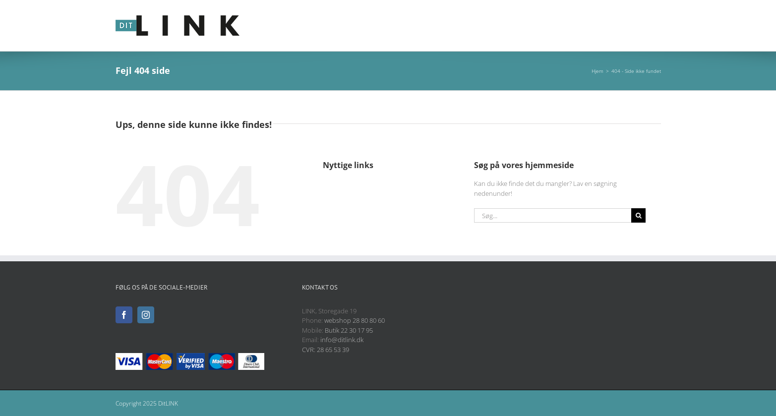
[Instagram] (145, 314)
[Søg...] (553, 215)
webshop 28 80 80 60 (354, 320)
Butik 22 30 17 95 (349, 330)
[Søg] (638, 215)
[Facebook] (124, 314)
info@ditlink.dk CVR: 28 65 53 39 (332, 344)
